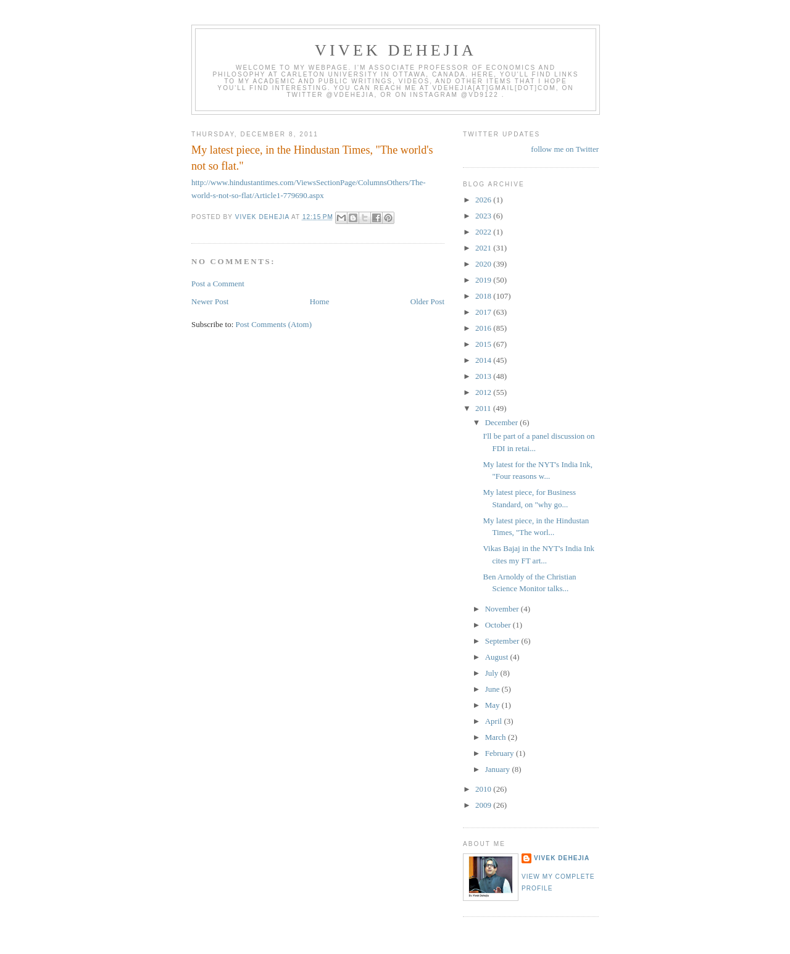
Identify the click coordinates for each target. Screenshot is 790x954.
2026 (484, 199)
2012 (484, 392)
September (503, 640)
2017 (484, 312)
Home (320, 301)
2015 (484, 344)
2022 (484, 231)
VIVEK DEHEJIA (395, 50)
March (496, 737)
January (498, 769)
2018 (484, 296)
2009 (484, 805)
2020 (484, 263)
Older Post (427, 301)
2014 (484, 360)
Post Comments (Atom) (274, 324)
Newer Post (209, 301)
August (497, 657)
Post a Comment (217, 283)
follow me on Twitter (565, 149)
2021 (484, 247)
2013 (484, 376)
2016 (484, 328)
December (502, 422)
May (493, 705)
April (494, 721)
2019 (484, 279)
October (499, 624)
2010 (484, 789)
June (493, 689)
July (493, 673)
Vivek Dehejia (561, 858)
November (503, 608)
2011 (484, 408)
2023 (484, 215)
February (500, 753)
